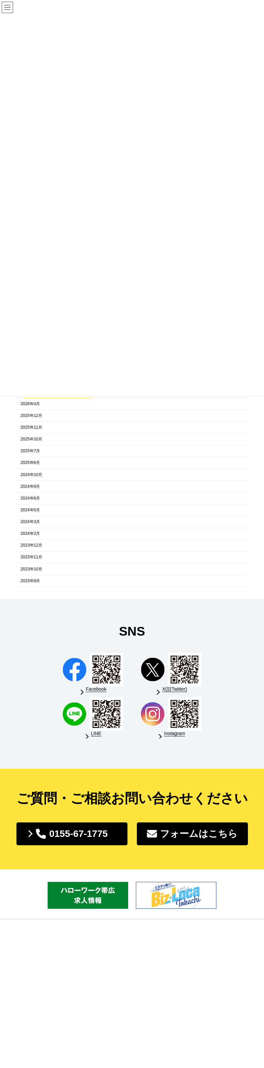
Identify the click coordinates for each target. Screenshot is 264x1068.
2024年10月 (31, 474)
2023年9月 (30, 581)
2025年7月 (30, 451)
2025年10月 (31, 439)
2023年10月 (31, 569)
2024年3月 (30, 521)
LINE (96, 733)
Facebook (96, 689)
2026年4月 (30, 403)
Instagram (174, 733)
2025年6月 (30, 463)
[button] (71, 833)
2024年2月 (30, 533)
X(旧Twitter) (174, 689)
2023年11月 (31, 557)
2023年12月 (31, 545)
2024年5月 (30, 510)
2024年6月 (30, 498)
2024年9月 (30, 486)
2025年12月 (31, 415)
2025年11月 (31, 427)
